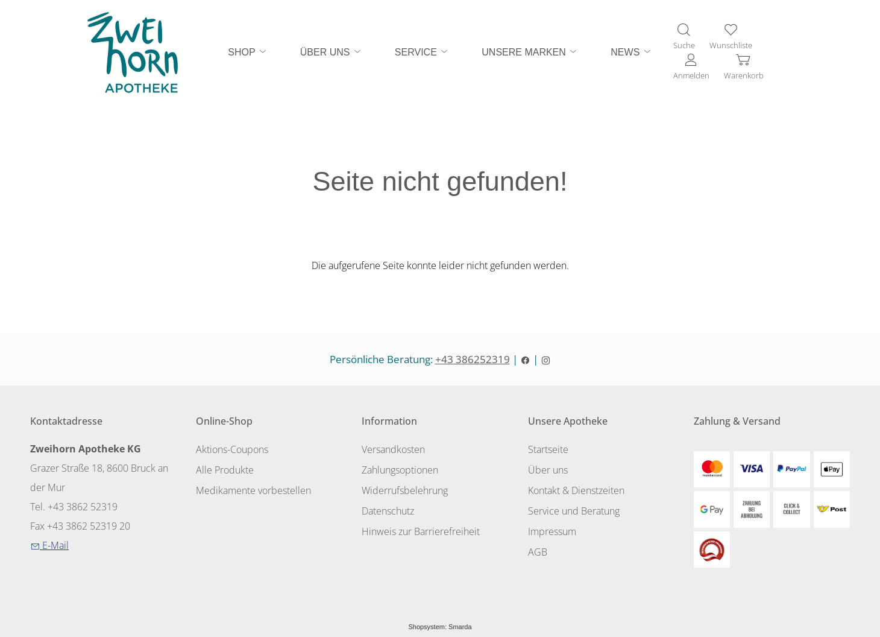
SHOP (248, 51)
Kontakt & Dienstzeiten (576, 490)
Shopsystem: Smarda (439, 626)
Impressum (552, 531)
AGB (537, 552)
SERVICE (422, 51)
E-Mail (49, 545)
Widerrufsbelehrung (405, 490)
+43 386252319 (472, 359)
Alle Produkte (225, 470)
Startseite (548, 449)
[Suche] (684, 37)
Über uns (548, 470)
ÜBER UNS (331, 51)
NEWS (631, 51)
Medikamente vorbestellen (253, 490)
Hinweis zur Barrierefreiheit (421, 531)
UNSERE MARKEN (530, 51)
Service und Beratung (574, 511)
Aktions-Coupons (232, 449)
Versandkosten (393, 449)
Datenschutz (388, 511)
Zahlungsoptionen (400, 470)
